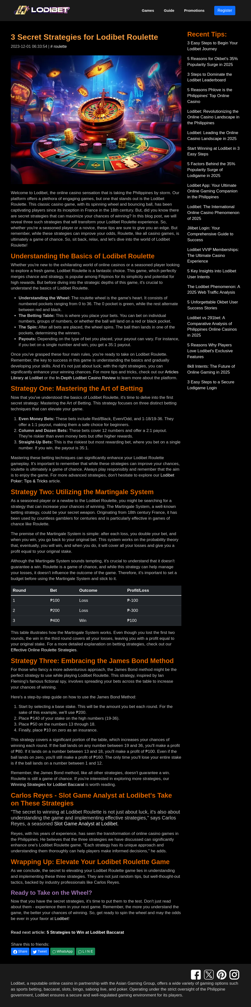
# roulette (58, 46)
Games (148, 10)
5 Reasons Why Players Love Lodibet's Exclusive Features (210, 351)
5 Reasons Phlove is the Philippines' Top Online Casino (209, 96)
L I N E (85, 951)
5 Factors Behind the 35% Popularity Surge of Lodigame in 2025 (211, 170)
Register (224, 10)
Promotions (194, 10)
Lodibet (61, 918)
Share (20, 951)
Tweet (40, 951)
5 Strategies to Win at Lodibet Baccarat (85, 932)
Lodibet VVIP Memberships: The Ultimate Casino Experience (213, 255)
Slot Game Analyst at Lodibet (85, 823)
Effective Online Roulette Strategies (43, 650)
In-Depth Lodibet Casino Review (86, 378)
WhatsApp (62, 951)
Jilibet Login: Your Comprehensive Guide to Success (210, 234)
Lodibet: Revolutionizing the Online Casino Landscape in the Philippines (213, 117)
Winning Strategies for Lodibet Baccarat (47, 784)
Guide (169, 10)
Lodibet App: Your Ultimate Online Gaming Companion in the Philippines (212, 191)
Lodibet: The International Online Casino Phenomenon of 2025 (213, 212)
